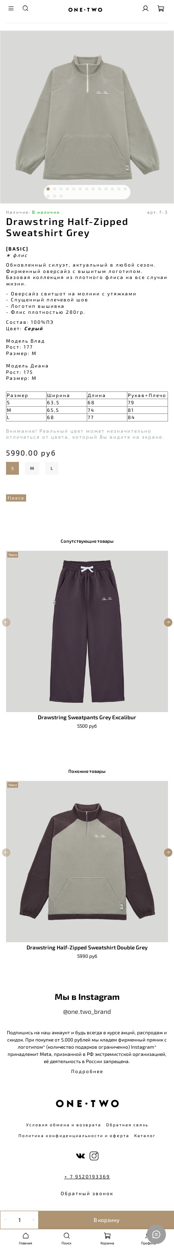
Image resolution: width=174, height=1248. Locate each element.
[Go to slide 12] (118, 189)
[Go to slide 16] (60, 196)
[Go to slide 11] (112, 189)
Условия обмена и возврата (63, 1124)
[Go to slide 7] (86, 189)
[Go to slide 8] (92, 189)
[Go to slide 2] (54, 189)
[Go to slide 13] (125, 189)
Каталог (145, 1135)
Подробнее (87, 1071)
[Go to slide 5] (73, 189)
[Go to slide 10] (105, 189)
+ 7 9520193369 (87, 1176)
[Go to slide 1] (47, 189)
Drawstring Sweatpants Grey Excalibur (87, 717)
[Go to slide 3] (60, 189)
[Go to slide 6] (80, 189)
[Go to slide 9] (99, 189)
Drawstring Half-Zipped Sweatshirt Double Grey (87, 947)
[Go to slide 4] (67, 189)
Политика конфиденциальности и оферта (73, 1135)
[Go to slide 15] (54, 196)
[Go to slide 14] (47, 196)
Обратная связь (127, 1124)
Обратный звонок (87, 1193)
